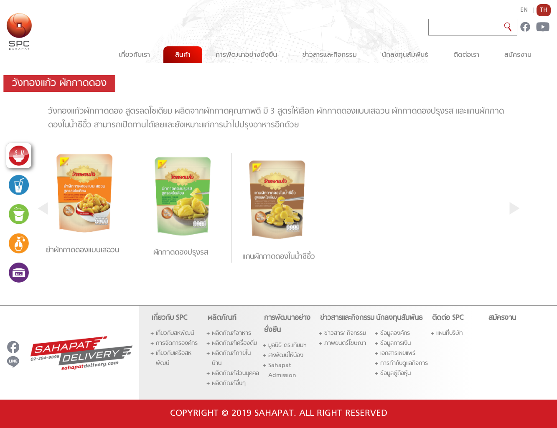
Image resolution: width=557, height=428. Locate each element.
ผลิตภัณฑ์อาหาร (231, 333)
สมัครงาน (518, 55)
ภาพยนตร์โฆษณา (345, 343)
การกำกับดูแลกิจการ (404, 363)
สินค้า (183, 55)
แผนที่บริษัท (449, 333)
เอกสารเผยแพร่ (397, 353)
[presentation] (43, 208)
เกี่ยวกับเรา (134, 55)
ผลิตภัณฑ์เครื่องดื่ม (234, 343)
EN (524, 10)
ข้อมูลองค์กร (395, 333)
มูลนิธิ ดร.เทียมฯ (287, 345)
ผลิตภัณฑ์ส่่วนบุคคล (235, 373)
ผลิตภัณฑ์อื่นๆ (229, 383)
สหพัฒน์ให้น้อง (285, 355)
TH (543, 10)
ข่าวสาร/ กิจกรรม (345, 333)
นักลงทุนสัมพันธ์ (405, 55)
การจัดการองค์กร (177, 343)
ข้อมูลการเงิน (395, 343)
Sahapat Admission (282, 370)
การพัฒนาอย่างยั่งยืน (246, 55)
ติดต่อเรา (466, 55)
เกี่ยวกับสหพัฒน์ (175, 333)
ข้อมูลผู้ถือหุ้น (395, 373)
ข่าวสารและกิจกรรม (329, 55)
